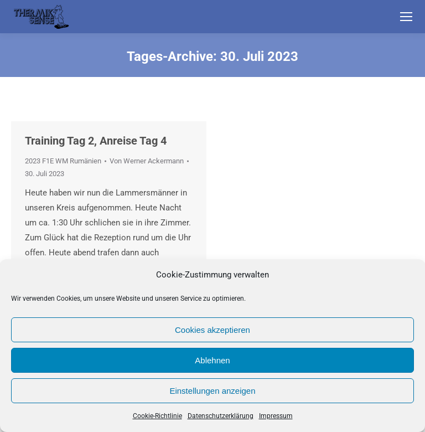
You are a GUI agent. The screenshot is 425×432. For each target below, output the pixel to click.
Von (147, 161)
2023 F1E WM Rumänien (63, 161)
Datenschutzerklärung (220, 416)
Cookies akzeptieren (212, 330)
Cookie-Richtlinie (157, 416)
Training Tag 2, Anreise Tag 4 (96, 140)
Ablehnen (212, 360)
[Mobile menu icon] (406, 16)
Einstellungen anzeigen (212, 390)
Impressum (276, 416)
